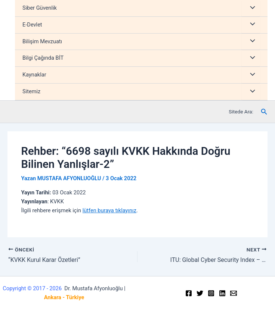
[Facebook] (188, 293)
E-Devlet (32, 24)
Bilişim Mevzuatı (42, 41)
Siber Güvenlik (39, 7)
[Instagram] (211, 293)
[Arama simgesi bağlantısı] (264, 111)
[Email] (233, 293)
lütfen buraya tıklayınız (109, 210)
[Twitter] (200, 293)
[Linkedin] (222, 293)
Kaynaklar (34, 74)
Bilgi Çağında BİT (43, 57)
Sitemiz (31, 91)
